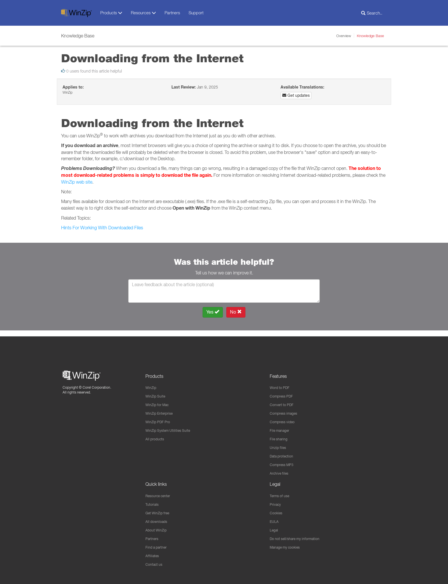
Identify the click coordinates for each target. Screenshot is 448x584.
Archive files (281, 470)
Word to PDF (281, 382)
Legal (275, 528)
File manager (281, 426)
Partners (172, 12)
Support (196, 12)
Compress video (284, 417)
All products (156, 435)
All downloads (158, 520)
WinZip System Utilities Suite (171, 426)
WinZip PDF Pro (159, 417)
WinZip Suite (156, 391)
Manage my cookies (288, 546)
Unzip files (279, 444)
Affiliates (153, 555)
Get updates (296, 95)
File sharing (280, 435)
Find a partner (158, 546)
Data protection (284, 453)
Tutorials (153, 502)
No (236, 312)
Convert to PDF (283, 400)
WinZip (151, 382)
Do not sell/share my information (299, 537)
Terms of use (281, 493)
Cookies (277, 511)
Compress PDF (283, 391)
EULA (275, 520)
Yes (212, 312)
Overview (343, 35)
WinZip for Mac (159, 400)
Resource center (160, 493)
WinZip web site (76, 181)
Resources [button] (143, 12)
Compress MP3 (284, 462)
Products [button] (111, 12)
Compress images (286, 409)
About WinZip (157, 528)
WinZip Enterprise (161, 409)
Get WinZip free (159, 511)
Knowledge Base (370, 35)
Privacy (276, 502)
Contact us (155, 564)
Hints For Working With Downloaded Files (102, 227)
